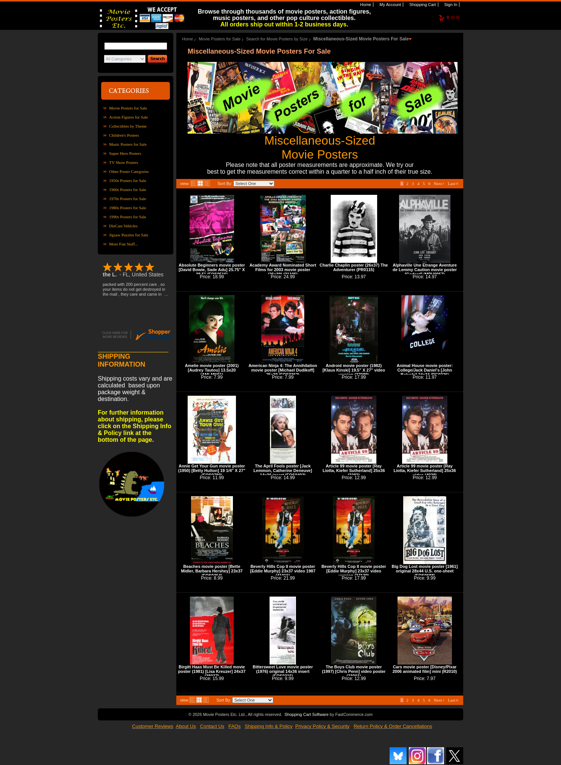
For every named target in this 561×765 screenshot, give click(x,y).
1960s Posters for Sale (127, 189)
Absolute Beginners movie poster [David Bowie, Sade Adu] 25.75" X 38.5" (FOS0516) (212, 269)
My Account (389, 4)
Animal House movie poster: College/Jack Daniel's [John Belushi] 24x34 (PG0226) (425, 370)
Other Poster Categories (129, 171)
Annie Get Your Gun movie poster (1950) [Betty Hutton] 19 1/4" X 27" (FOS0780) (211, 470)
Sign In (450, 4)
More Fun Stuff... (123, 244)
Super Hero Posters (125, 153)
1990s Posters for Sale (127, 216)
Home (365, 4)
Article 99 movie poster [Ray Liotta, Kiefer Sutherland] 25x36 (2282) (353, 470)
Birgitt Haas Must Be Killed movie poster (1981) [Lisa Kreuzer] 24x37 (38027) (212, 671)
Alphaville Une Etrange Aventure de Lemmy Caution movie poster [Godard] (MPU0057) (425, 269)
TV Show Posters (123, 162)
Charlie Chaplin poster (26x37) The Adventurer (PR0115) (354, 267)
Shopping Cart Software (306, 714)
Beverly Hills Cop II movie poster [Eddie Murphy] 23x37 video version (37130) (353, 571)
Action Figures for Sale (128, 117)
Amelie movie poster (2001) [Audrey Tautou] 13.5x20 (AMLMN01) (212, 370)
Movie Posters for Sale (128, 108)
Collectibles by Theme (127, 126)
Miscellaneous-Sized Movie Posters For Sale (361, 39)
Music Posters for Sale (127, 144)
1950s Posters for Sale (127, 180)
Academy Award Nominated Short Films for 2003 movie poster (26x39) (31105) (283, 269)
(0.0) (453, 17)
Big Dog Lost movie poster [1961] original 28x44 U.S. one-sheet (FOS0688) (425, 571)
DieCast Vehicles (123, 226)
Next (439, 183)
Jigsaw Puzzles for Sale (128, 235)
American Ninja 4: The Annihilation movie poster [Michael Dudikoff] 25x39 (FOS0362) (282, 370)
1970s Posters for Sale (127, 198)
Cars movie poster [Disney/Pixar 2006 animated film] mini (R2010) (425, 669)
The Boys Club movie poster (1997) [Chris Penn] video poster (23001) (354, 671)
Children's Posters (124, 135)
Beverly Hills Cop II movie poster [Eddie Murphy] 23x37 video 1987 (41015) (282, 571)
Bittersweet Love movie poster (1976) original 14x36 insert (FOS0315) (283, 671)
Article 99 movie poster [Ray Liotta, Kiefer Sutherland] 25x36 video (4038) (424, 470)
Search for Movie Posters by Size (277, 39)
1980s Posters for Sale (127, 207)
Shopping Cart (422, 4)
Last (453, 183)
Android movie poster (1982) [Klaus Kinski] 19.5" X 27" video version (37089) (353, 370)
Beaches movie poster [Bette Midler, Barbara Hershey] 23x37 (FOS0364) (211, 571)
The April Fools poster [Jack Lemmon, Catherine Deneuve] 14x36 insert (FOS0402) (282, 470)
